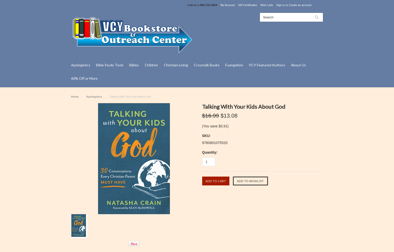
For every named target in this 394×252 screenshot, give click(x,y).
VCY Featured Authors (267, 65)
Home (75, 96)
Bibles (134, 65)
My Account (228, 5)
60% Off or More (84, 78)
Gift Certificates (247, 5)
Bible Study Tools (110, 65)
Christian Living (176, 65)
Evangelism (234, 65)
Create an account (300, 5)
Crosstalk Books (207, 65)
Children (151, 65)
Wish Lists (266, 5)
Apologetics (80, 65)
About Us (298, 65)
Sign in (280, 5)
